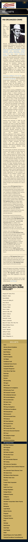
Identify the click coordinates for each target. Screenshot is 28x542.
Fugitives (6, 484)
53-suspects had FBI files (9, 78)
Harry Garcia (6, 302)
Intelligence (6, 496)
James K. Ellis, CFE (7, 311)
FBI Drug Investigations (9, 406)
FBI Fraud (6, 433)
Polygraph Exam (7, 515)
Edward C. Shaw (7, 295)
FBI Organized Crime (9, 442)
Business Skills (7, 354)
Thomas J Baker (7, 307)
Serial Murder (7, 525)
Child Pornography (8, 356)
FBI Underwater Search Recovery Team (13, 470)
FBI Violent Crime (8, 472)
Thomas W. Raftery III (8, 300)
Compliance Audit (8, 361)
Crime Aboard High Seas (9, 371)
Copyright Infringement (9, 368)
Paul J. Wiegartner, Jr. (8, 336)
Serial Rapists (7, 530)
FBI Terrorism (7, 457)
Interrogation (7, 499)
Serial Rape (6, 527)
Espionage (6, 373)
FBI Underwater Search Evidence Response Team (14, 467)
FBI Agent (6, 383)
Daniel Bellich (6, 298)
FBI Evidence (7, 418)
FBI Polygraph (7, 447)
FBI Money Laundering (9, 440)
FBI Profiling (6, 449)
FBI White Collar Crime (9, 477)
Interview (6, 504)
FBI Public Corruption (9, 452)
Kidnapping (6, 506)
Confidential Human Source (10, 363)
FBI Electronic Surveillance (10, 409)
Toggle (24, 2)
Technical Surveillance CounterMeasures (13, 537)
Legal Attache (7, 508)
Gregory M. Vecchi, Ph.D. (9, 293)
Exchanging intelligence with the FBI (12, 75)
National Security (7, 511)
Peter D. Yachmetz (7, 320)
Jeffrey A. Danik (6, 331)
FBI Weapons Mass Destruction (11, 475)
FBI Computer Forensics (9, 392)
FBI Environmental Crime (9, 416)
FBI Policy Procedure (8, 445)
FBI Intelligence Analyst (9, 435)
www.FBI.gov (13, 281)
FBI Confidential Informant (10, 395)
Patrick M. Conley (7, 318)
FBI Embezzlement (8, 411)
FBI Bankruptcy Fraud (9, 390)
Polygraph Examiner (8, 518)
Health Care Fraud (8, 487)
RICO (5, 520)
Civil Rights (6, 359)
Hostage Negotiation (8, 489)
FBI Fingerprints (7, 426)
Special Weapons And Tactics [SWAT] (12, 535)
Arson (5, 344)
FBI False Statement (8, 421)
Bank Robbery (7, 352)
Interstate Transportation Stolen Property (13, 501)
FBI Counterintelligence (9, 397)
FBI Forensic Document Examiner (11, 430)
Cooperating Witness (8, 366)
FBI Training (6, 461)
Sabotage (6, 523)
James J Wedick (6, 334)
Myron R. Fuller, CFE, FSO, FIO (10, 322)
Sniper (5, 532)
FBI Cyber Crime (7, 402)
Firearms (6, 480)
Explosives (6, 375)
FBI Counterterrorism (9, 399)
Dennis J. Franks (7, 304)
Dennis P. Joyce (6, 327)
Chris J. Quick (6, 309)
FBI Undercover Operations (10, 464)
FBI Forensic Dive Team (9, 428)
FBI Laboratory (7, 438)
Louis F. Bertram (7, 329)
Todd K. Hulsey (6, 316)
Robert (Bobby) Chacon (8, 325)
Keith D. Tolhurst (7, 313)
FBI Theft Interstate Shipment (10, 459)
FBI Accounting (7, 380)
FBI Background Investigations (11, 387)
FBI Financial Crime (8, 423)
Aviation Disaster (7, 349)
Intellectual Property (8, 494)
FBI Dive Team (7, 404)
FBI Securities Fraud (8, 454)
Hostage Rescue (7, 492)
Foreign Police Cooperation (10, 482)
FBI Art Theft (7, 385)
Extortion (6, 378)
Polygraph (6, 513)
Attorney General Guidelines (10, 347)
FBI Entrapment (7, 414)
